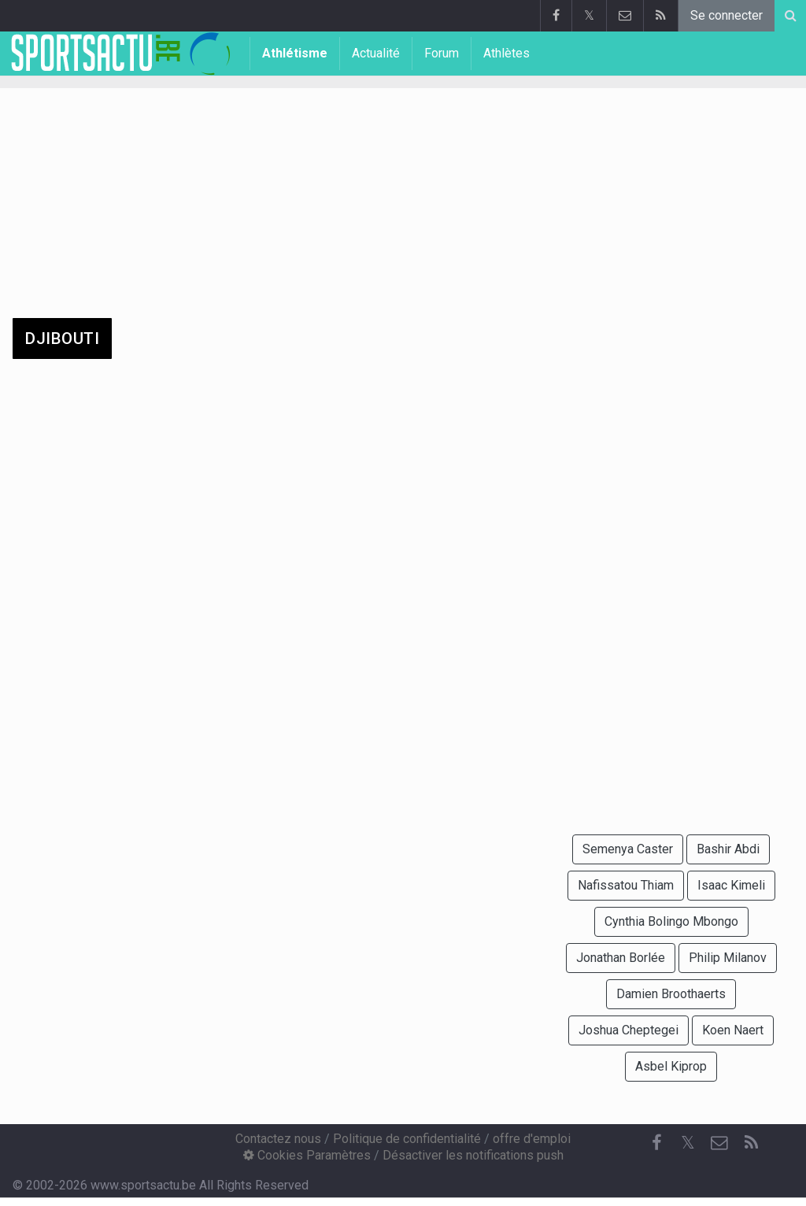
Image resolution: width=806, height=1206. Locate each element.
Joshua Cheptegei (628, 1030)
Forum (441, 53)
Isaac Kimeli (731, 885)
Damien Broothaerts (671, 993)
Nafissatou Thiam (626, 885)
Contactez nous (278, 1138)
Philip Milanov (728, 957)
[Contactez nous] (719, 1143)
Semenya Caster (627, 849)
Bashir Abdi (728, 849)
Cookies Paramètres (307, 1155)
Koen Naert (732, 1030)
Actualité (376, 53)
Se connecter (726, 15)
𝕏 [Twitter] (688, 1142)
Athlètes (506, 53)
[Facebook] (656, 1143)
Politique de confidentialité (407, 1138)
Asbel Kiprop (671, 1066)
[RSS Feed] (751, 1143)
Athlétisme (294, 53)
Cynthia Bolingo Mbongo (671, 921)
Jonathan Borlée (620, 957)
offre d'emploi (532, 1138)
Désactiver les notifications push (473, 1155)
